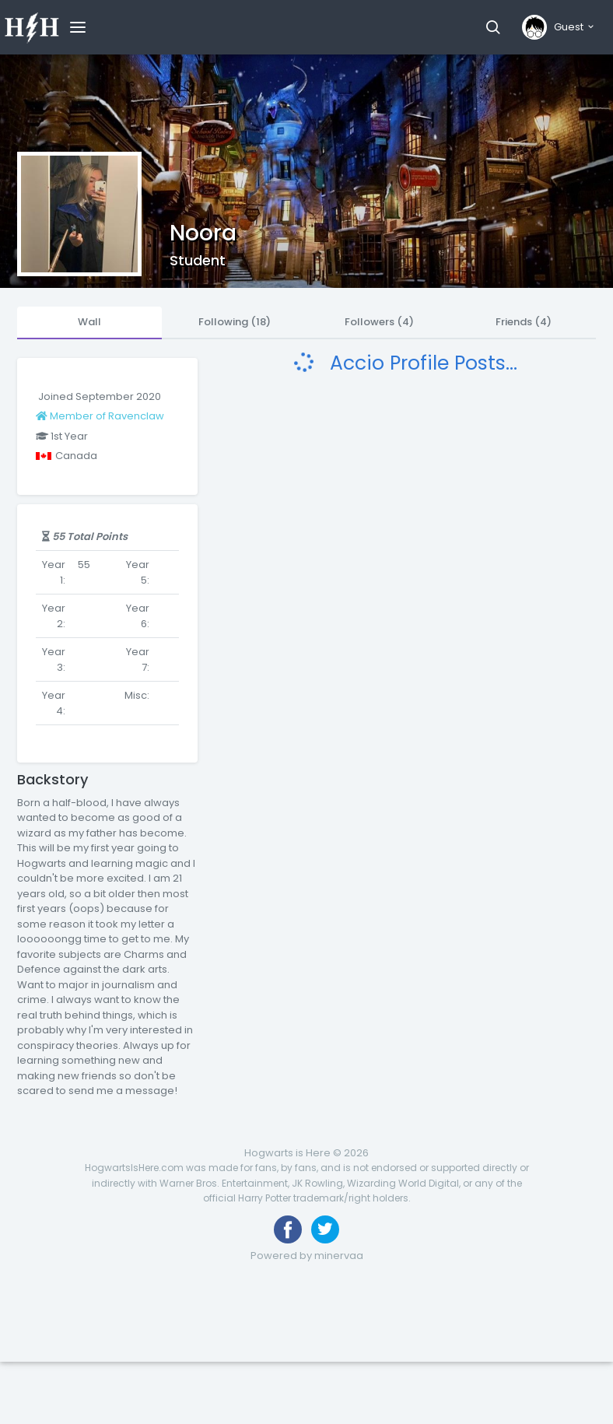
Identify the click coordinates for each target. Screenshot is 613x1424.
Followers (379, 321)
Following (234, 321)
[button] (493, 27)
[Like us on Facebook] (288, 1229)
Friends (524, 321)
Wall (89, 321)
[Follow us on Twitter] (325, 1229)
